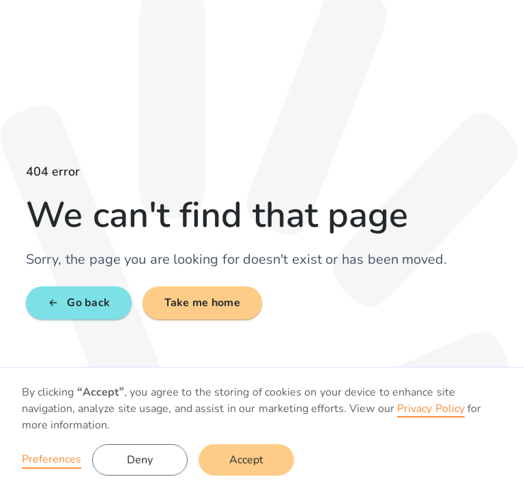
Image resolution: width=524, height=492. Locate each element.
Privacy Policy (430, 408)
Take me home (202, 302)
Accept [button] (246, 459)
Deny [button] (140, 459)
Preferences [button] (51, 459)
